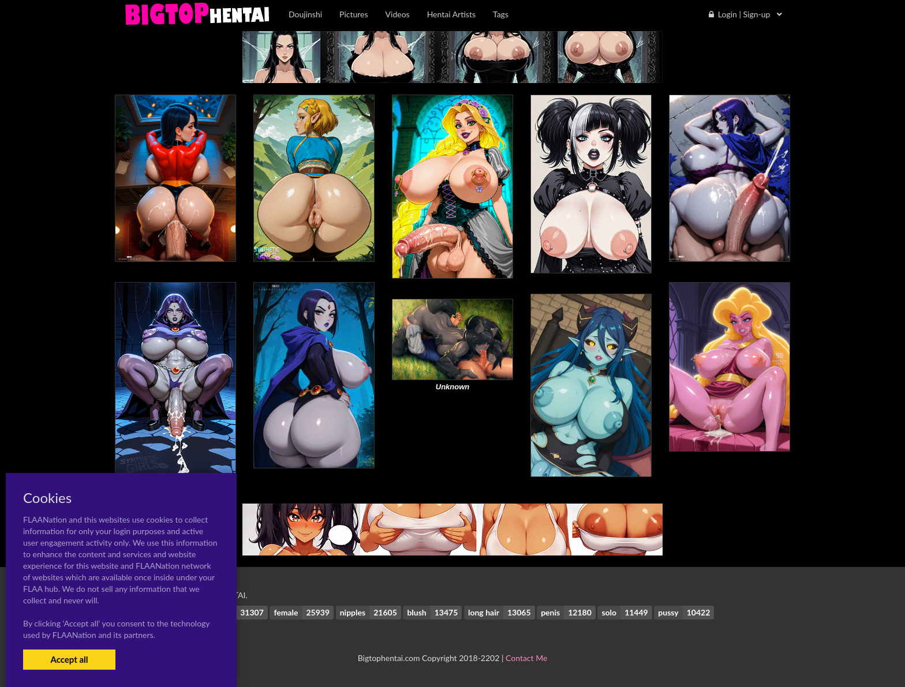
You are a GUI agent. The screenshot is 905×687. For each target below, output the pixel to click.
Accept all (69, 659)
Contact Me (526, 658)
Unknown (453, 386)
